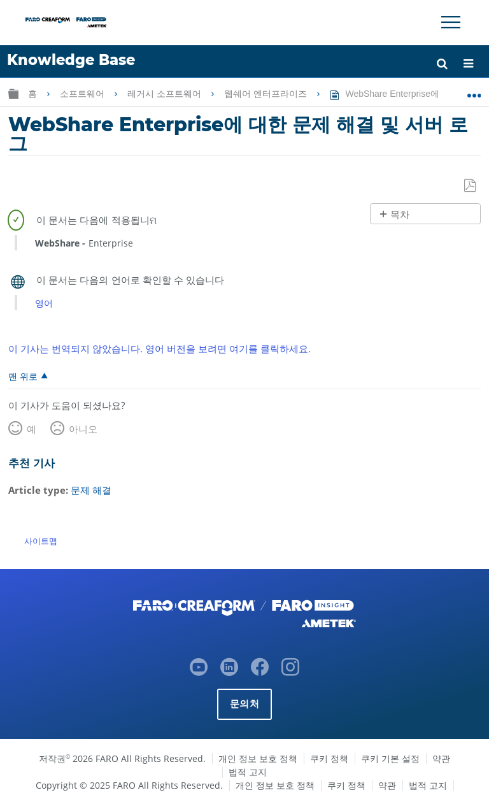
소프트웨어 (83, 94)
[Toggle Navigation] (451, 22)
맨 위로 (23, 376)
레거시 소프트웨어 (165, 94)
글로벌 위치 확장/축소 (474, 91)
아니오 (83, 428)
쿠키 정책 (329, 758)
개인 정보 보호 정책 (257, 758)
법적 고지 (248, 771)
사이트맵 (40, 540)
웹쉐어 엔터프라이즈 (266, 94)
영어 (44, 303)
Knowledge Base (71, 60)
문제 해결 (91, 490)
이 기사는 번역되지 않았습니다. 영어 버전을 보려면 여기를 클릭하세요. (159, 348)
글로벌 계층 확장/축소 (13, 93)
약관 (441, 758)
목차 (399, 214)
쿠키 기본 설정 (390, 758)
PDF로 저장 (471, 186)
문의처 (244, 703)
